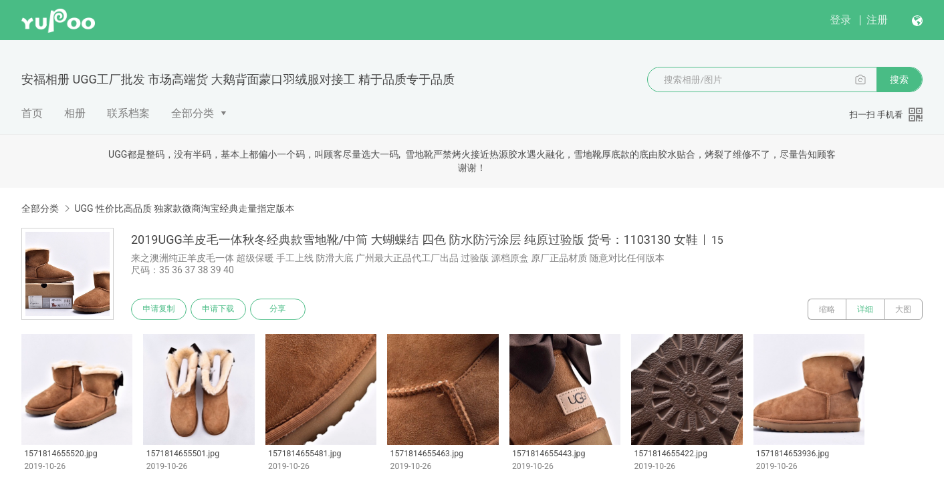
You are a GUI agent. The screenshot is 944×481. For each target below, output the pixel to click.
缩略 (827, 309)
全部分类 (192, 113)
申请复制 (159, 309)
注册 (877, 19)
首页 (32, 113)
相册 (75, 113)
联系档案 (128, 113)
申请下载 (219, 309)
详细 (865, 309)
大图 (903, 309)
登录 (840, 19)
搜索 (899, 79)
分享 (279, 309)
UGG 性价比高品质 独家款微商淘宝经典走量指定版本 (184, 208)
